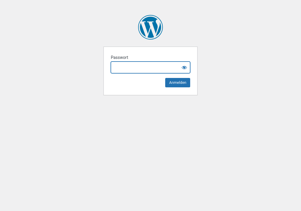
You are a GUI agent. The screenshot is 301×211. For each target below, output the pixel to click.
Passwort (119, 57)
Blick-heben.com (150, 27)
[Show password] (184, 67)
